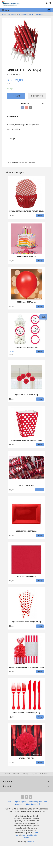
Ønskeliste (36, 96)
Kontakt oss (44, 774)
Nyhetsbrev (19, 804)
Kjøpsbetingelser (20, 802)
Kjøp (16, 96)
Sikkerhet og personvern (38, 802)
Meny (5, 10)
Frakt (10, 802)
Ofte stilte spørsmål (32, 804)
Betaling (25, 774)
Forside (4, 14)
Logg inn (34, 774)
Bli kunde (16, 774)
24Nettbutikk (31, 841)
